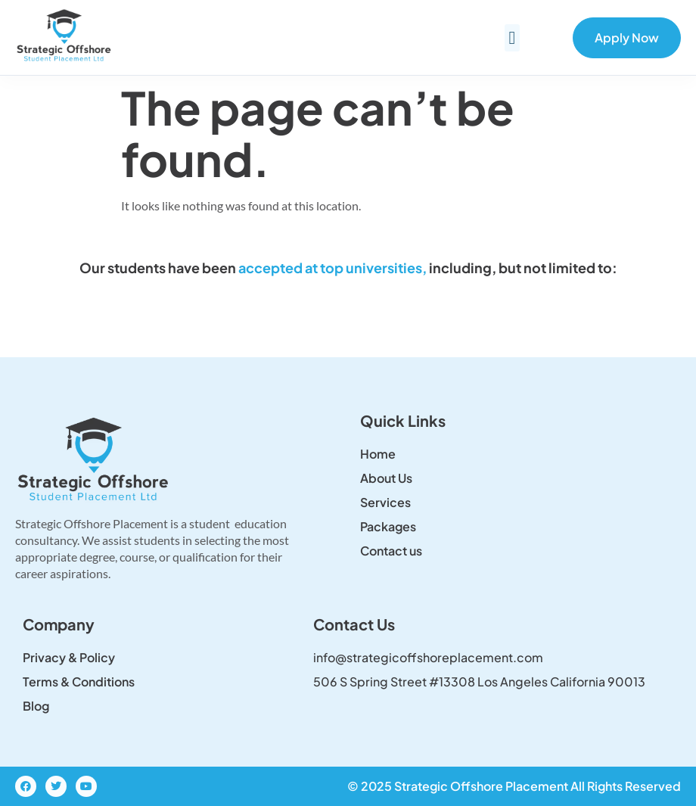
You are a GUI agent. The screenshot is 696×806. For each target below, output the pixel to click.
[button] (512, 37)
